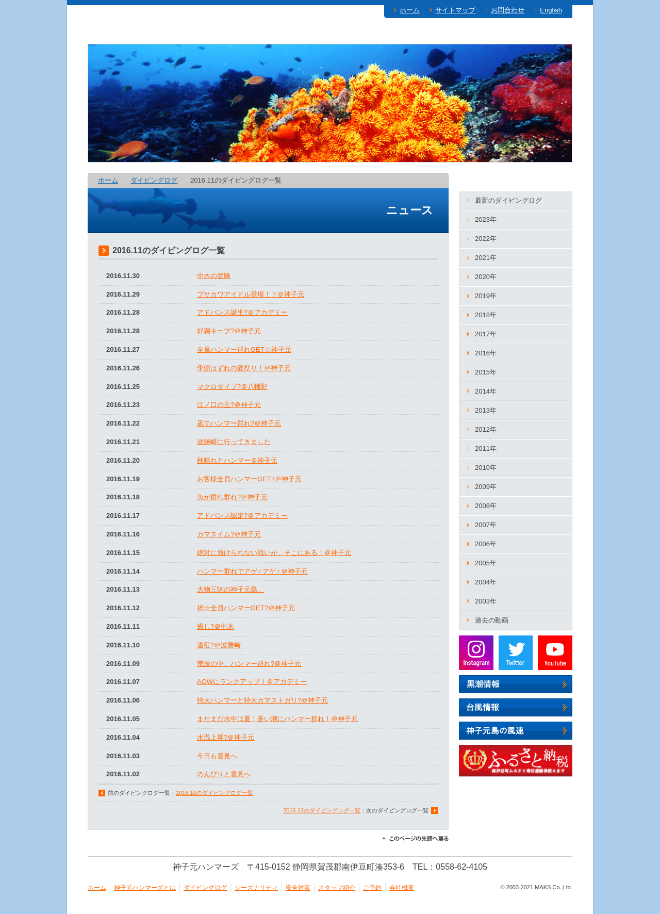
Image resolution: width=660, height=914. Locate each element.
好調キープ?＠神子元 (229, 331)
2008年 (486, 506)
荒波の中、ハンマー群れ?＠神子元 (249, 663)
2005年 (486, 563)
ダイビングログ (239, 33)
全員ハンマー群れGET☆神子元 (244, 349)
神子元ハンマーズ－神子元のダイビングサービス (160, 104)
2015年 (486, 372)
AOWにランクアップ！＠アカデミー (252, 682)
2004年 (486, 582)
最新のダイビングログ (508, 200)
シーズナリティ (324, 33)
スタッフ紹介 (473, 33)
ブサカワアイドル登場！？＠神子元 (250, 294)
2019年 (486, 296)
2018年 (486, 315)
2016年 (486, 353)
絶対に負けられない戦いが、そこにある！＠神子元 (274, 553)
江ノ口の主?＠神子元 (229, 405)
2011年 (486, 448)
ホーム (410, 10)
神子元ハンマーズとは (142, 33)
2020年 (486, 277)
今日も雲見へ (217, 756)
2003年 (486, 601)
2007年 (486, 525)
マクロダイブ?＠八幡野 (232, 386)
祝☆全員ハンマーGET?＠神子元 (246, 608)
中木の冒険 (213, 276)
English (551, 10)
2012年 (486, 429)
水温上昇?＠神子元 (225, 737)
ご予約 (542, 33)
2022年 (486, 238)
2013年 (486, 410)
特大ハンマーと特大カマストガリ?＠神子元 (262, 700)
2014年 (486, 391)
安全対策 (399, 33)
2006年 (486, 544)
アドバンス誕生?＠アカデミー (242, 312)
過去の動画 (491, 620)
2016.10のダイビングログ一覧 (214, 793)
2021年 (486, 258)
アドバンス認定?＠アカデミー (242, 515)
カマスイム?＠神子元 (229, 534)
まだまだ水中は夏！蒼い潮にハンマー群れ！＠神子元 (277, 719)
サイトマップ (455, 10)
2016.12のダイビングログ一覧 (321, 810)
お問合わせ (507, 10)
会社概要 (401, 887)
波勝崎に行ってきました (234, 442)
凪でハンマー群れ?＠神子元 (239, 423)
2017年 (486, 334)
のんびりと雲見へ (224, 774)
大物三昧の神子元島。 (230, 589)
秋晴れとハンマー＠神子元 (237, 460)
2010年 (486, 467)
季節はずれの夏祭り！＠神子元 (244, 368)
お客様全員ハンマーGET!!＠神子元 (249, 479)
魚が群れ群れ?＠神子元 (232, 497)
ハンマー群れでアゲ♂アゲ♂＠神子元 (252, 571)
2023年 (486, 219)
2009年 (486, 487)
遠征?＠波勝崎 (219, 645)
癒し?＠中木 (215, 626)
